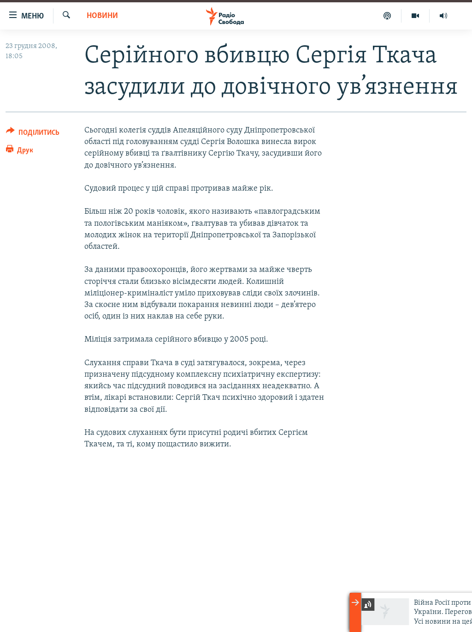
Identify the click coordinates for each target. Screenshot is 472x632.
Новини (102, 16)
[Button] (32, 134)
